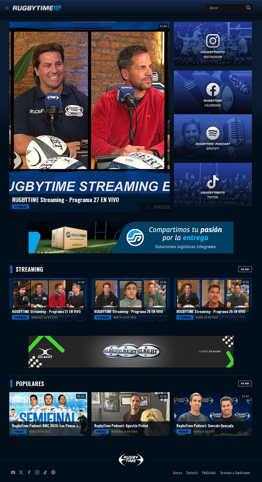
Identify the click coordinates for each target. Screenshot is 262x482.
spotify (54, 474)
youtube (13, 474)
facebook (30, 474)
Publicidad (209, 472)
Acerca (177, 472)
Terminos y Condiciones (235, 472)
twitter (22, 474)
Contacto (192, 472)
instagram (38, 474)
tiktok (46, 474)
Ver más (245, 269)
